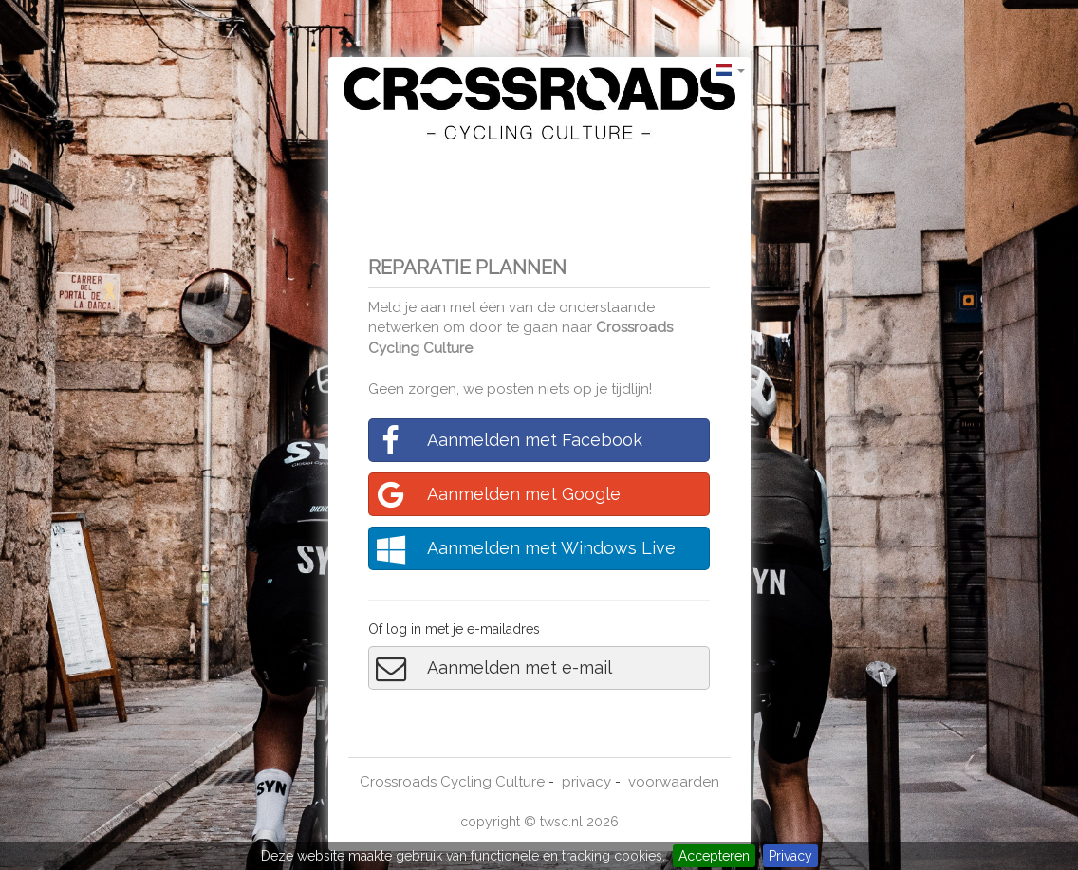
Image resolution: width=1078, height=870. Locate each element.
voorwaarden (673, 781)
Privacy (790, 855)
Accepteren (714, 855)
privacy (586, 781)
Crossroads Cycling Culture (452, 781)
